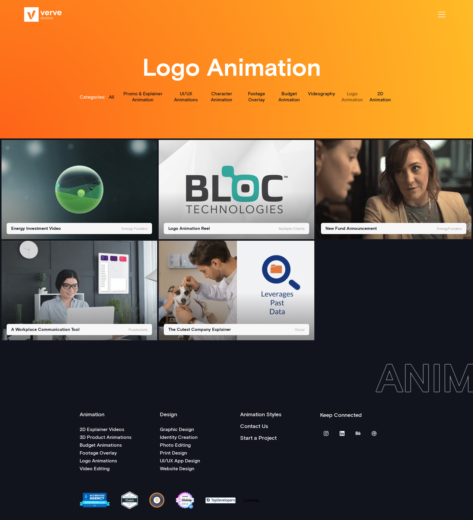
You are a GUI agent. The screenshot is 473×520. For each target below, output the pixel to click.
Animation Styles (260, 414)
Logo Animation (352, 96)
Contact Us (254, 426)
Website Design (177, 468)
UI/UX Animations (186, 96)
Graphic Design (177, 429)
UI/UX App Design (180, 460)
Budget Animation (289, 96)
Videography (321, 93)
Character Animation (221, 96)
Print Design (173, 452)
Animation (92, 414)
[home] (43, 14)
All (111, 97)
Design (168, 414)
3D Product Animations (106, 437)
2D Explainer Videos (102, 429)
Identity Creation (179, 437)
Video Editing (95, 468)
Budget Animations (101, 445)
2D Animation (380, 96)
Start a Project (258, 438)
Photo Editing (175, 445)
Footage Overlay (256, 96)
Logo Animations (98, 460)
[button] (441, 14)
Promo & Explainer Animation (143, 96)
